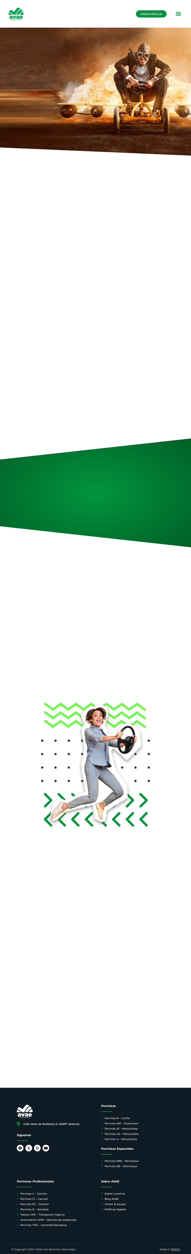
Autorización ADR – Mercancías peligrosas (48, 1219)
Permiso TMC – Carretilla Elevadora (43, 1225)
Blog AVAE (112, 1199)
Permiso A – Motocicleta (121, 1139)
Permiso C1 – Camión (34, 1199)
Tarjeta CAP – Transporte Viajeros (42, 1214)
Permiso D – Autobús (34, 1209)
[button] (178, 14)
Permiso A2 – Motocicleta (121, 1134)
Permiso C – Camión (33, 1193)
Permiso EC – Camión (34, 1204)
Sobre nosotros (115, 1193)
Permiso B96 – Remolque (122, 1161)
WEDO (175, 1249)
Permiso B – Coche (117, 1118)
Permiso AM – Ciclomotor (122, 1123)
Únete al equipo (115, 1204)
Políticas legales (115, 1209)
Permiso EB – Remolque (121, 1166)
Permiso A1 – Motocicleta (121, 1128)
